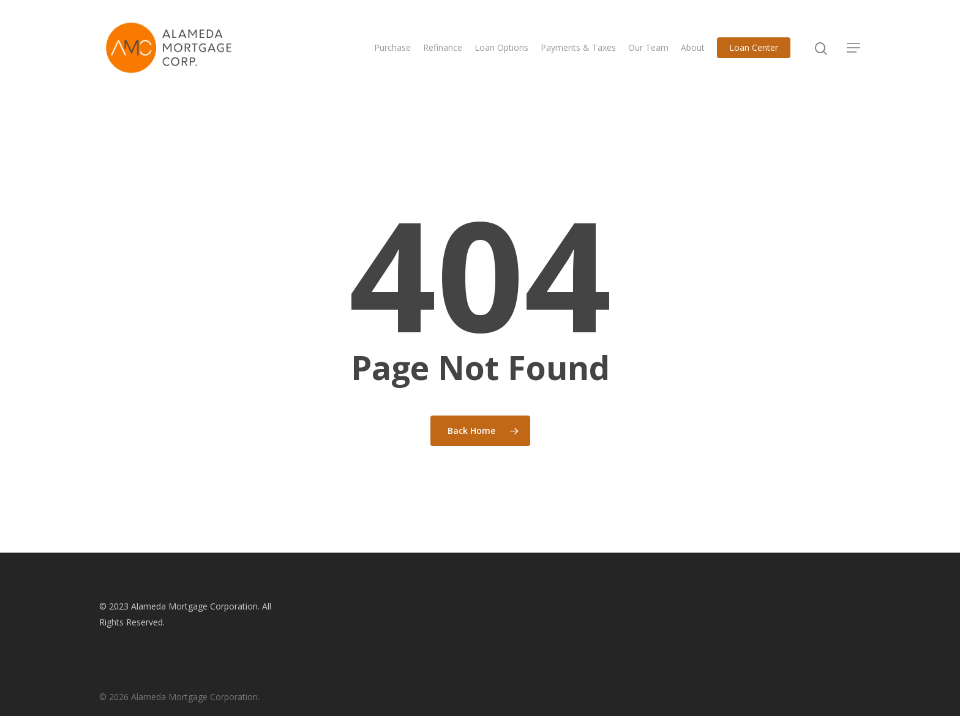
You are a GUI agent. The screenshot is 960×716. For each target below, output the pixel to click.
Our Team (648, 47)
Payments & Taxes (578, 47)
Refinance (442, 47)
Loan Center (753, 47)
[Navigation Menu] (854, 48)
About (693, 47)
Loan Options (501, 47)
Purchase (392, 47)
